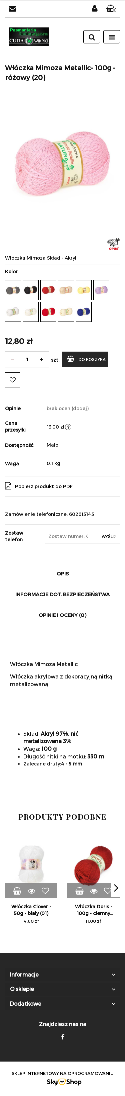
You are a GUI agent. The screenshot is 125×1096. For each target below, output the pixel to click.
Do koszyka (86, 359)
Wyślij (109, 536)
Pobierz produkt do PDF (39, 485)
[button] (111, 8)
